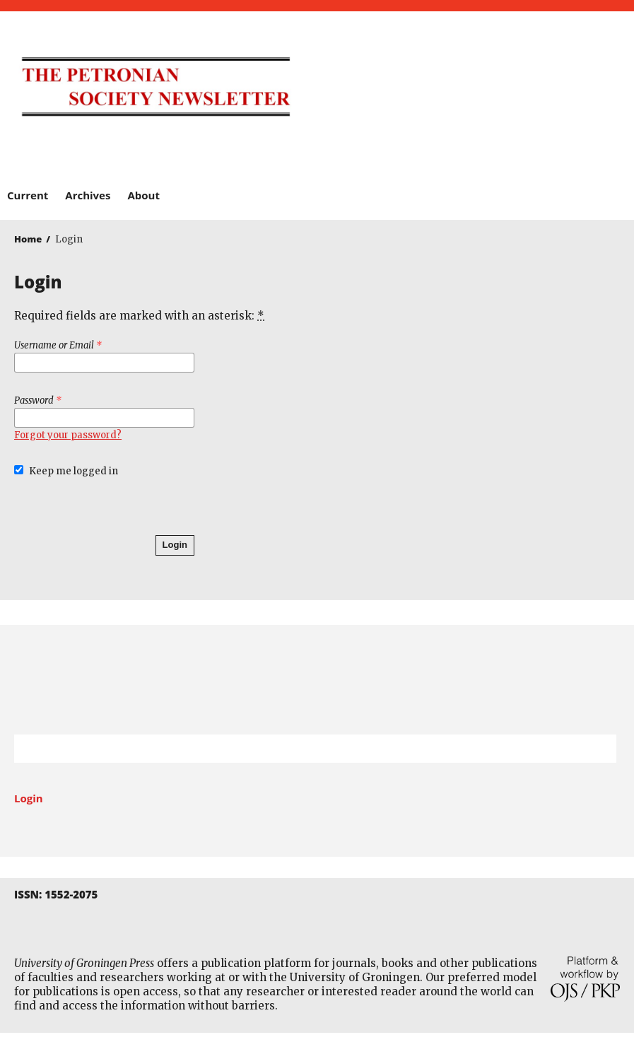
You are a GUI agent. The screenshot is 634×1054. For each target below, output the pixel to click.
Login (175, 544)
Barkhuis (310, 145)
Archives (87, 195)
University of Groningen (317, 680)
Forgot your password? (68, 435)
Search (598, 748)
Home (28, 239)
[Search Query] (297, 748)
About (143, 195)
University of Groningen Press (472, 85)
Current (27, 195)
